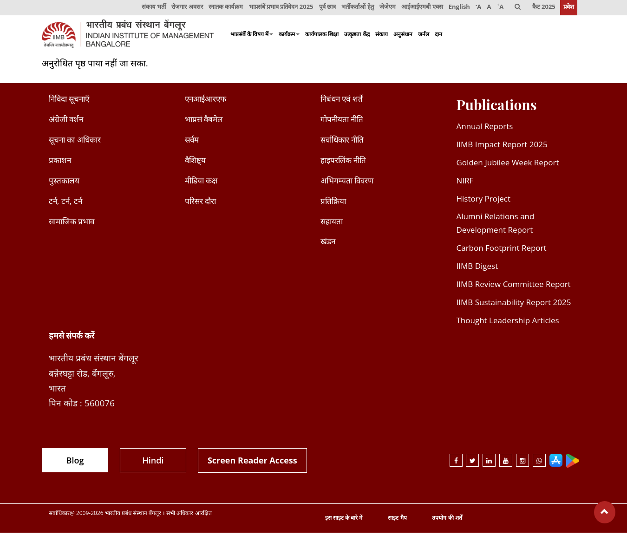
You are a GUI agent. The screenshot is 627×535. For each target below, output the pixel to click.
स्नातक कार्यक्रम (221, 8)
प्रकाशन (60, 162)
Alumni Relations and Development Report (496, 225)
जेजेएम (385, 8)
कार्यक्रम (289, 36)
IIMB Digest (477, 268)
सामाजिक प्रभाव (71, 223)
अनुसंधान (402, 36)
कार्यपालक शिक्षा (322, 36)
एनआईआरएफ (205, 101)
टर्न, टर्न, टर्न (65, 202)
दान (438, 36)
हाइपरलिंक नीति (343, 162)
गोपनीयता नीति (341, 121)
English (457, 8)
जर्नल (423, 36)
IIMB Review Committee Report (514, 286)
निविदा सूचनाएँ (69, 101)
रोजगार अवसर (182, 8)
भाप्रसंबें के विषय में (251, 36)
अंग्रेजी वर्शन (66, 121)
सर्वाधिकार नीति (342, 142)
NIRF (465, 182)
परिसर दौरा (200, 202)
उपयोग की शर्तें (447, 520)
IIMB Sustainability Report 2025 (514, 304)
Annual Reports (485, 128)
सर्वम (192, 142)
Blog (75, 462)
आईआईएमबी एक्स (419, 8)
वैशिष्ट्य (195, 162)
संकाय (381, 36)
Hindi (152, 462)
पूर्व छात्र (324, 8)
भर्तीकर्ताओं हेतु (355, 8)
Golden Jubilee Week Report (508, 164)
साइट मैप (397, 520)
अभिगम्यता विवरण (346, 182)
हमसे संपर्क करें (71, 337)
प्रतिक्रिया (333, 202)
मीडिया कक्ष (201, 182)
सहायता (331, 223)
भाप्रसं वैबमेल (204, 121)
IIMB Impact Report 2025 (502, 146)
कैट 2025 (543, 8)
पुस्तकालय (64, 182)
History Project (484, 200)
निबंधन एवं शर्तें (341, 101)
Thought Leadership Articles (508, 322)
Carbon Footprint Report (502, 250)
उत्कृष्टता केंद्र (356, 36)
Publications (497, 107)
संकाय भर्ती (149, 8)
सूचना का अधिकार (75, 142)
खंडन (327, 243)
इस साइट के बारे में (343, 520)
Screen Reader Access (252, 462)
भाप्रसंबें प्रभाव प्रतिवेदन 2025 (277, 8)
